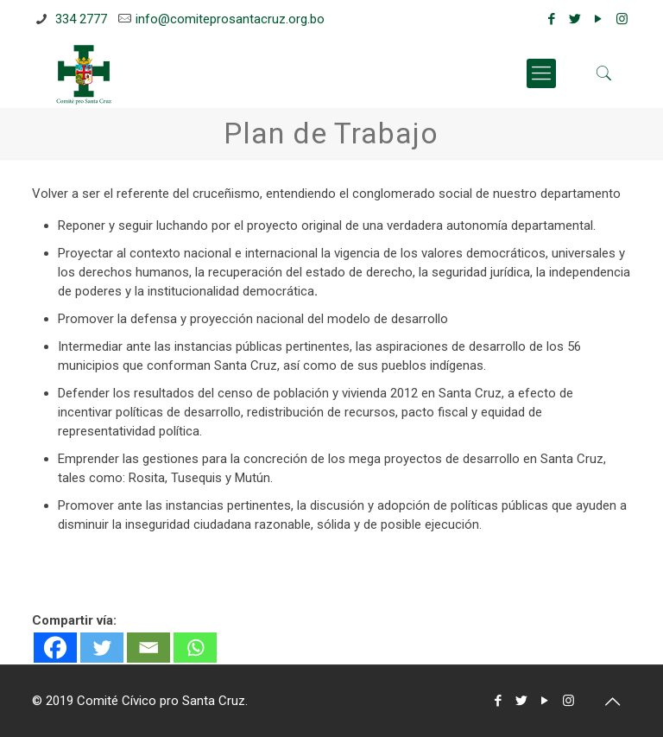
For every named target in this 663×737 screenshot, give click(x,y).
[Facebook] (55, 647)
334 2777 (79, 19)
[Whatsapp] (195, 647)
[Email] (148, 647)
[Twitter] (101, 647)
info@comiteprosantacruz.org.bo (230, 19)
